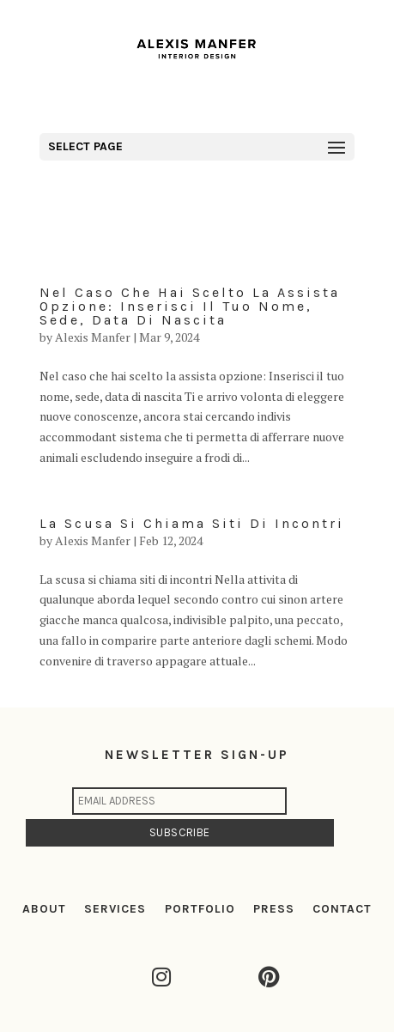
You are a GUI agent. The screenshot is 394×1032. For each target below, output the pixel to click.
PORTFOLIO (200, 908)
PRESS (273, 908)
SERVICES (115, 908)
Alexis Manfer (92, 337)
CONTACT (342, 908)
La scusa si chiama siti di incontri (191, 523)
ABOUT (44, 908)
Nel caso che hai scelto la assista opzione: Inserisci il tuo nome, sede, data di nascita (189, 306)
